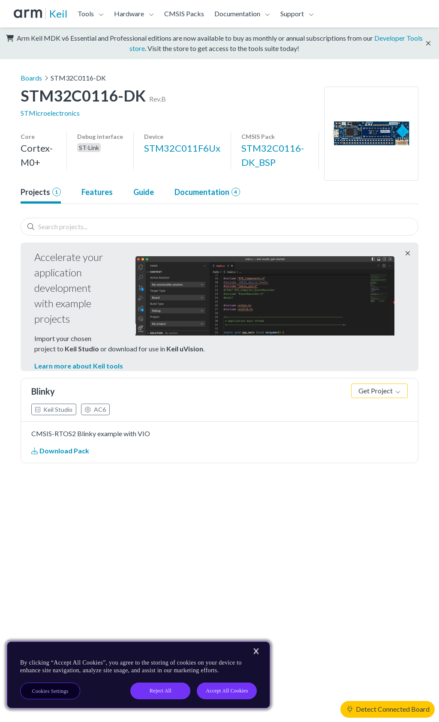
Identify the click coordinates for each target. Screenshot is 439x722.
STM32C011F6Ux (182, 148)
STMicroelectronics (50, 113)
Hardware (129, 13)
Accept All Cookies (227, 691)
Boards (31, 78)
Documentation (237, 13)
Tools (86, 13)
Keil (58, 13)
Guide (143, 192)
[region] (138, 674)
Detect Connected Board (388, 709)
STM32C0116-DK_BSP (272, 155)
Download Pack (60, 450)
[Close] (256, 651)
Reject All (160, 691)
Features (97, 192)
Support (292, 13)
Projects (41, 192)
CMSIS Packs (184, 13)
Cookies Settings (50, 691)
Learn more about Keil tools (78, 366)
